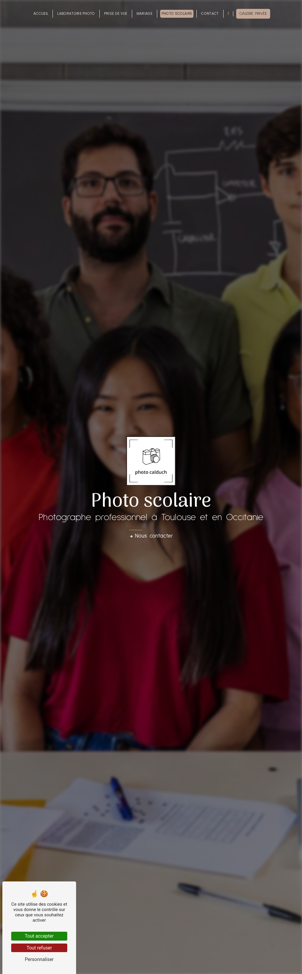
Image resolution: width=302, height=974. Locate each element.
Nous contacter (151, 536)
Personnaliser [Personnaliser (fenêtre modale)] (39, 959)
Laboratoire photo (76, 13)
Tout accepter (39, 936)
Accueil (40, 13)
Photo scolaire (177, 13)
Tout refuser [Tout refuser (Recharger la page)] (39, 948)
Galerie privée (253, 14)
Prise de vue (115, 13)
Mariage (144, 13)
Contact (210, 13)
